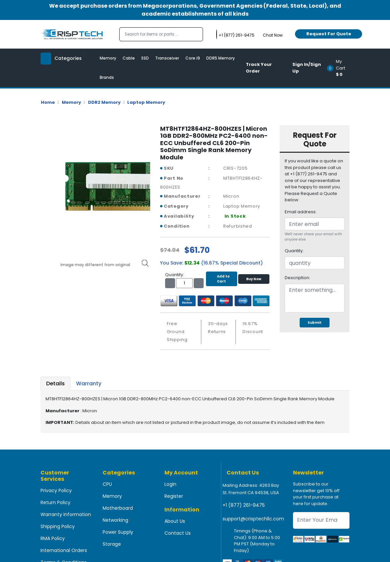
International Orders (64, 550)
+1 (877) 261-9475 (244, 505)
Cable (129, 58)
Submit (315, 322)
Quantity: (294, 251)
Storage (112, 544)
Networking (115, 520)
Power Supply (118, 532)
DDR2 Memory (104, 102)
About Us (174, 521)
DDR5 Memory (220, 58)
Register (173, 496)
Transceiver (167, 58)
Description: (297, 278)
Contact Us (177, 533)
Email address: (301, 212)
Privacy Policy (56, 490)
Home (48, 102)
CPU (107, 484)
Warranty (88, 383)
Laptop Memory (146, 102)
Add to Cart (222, 279)
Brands (107, 77)
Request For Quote (328, 34)
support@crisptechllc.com (253, 518)
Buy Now (253, 279)
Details (55, 383)
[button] (340, 68)
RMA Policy (53, 538)
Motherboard (118, 508)
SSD (145, 58)
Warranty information (66, 514)
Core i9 (192, 58)
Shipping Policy (58, 526)
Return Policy (55, 502)
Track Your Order (259, 67)
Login (170, 484)
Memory (108, 58)
